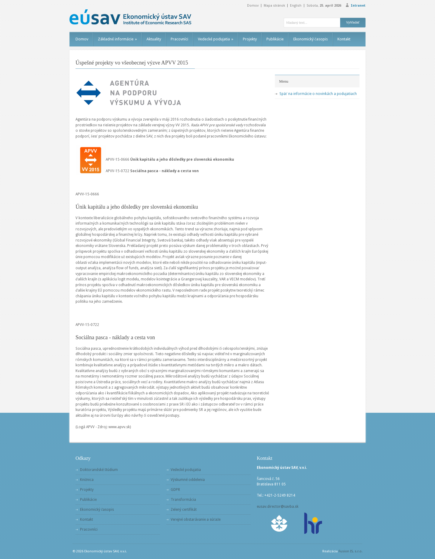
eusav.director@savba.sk (277, 506)
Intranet (358, 6)
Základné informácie (117, 39)
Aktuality (154, 39)
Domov (253, 5)
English (295, 5)
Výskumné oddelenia (188, 480)
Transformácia (183, 499)
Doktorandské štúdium (99, 470)
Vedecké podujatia (215, 39)
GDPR (175, 490)
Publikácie (275, 39)
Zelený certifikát (184, 509)
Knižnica (87, 480)
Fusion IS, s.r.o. (350, 551)
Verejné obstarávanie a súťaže (196, 519)
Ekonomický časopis (310, 39)
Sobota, (324, 5)
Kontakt (343, 39)
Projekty (250, 39)
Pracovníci (179, 39)
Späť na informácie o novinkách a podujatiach (318, 94)
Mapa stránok (274, 5)
